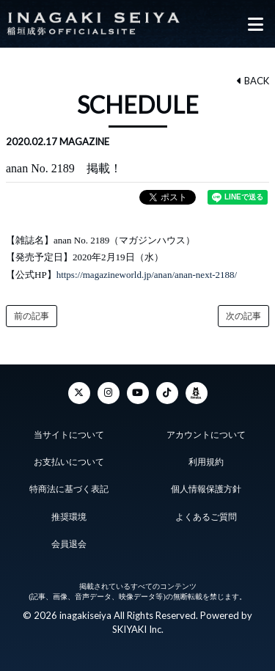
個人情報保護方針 (206, 489)
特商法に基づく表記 (69, 489)
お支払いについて (69, 462)
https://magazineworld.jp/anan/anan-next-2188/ (147, 274)
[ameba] (197, 393)
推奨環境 (69, 517)
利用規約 (206, 462)
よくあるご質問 (206, 517)
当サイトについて (69, 435)
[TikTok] (167, 393)
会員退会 (69, 544)
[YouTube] (138, 393)
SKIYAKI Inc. (138, 629)
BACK (253, 81)
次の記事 (243, 316)
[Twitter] (79, 393)
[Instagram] (109, 393)
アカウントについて (206, 435)
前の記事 (31, 316)
